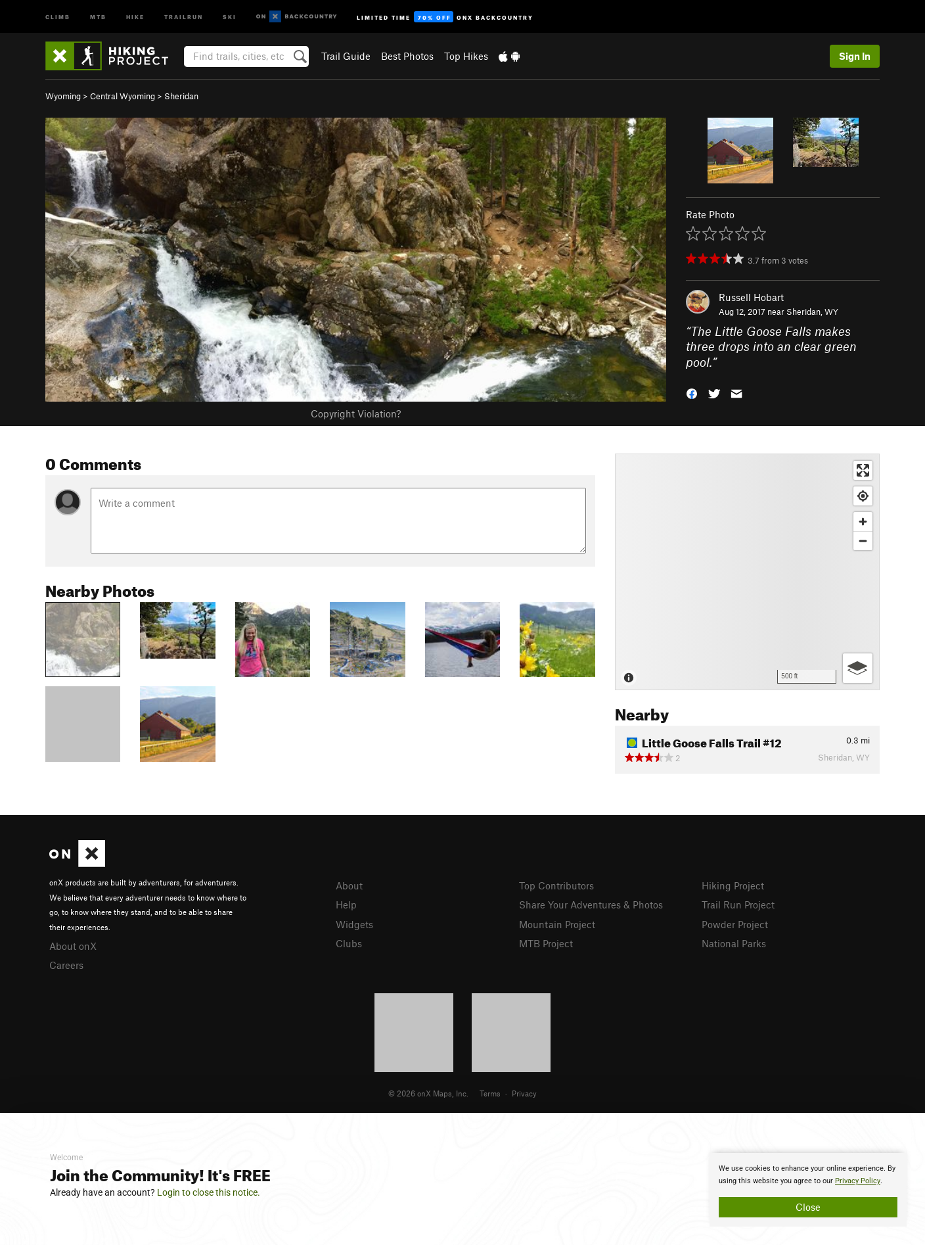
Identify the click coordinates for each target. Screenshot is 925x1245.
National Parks (734, 943)
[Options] (857, 668)
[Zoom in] (862, 521)
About (349, 885)
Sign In (854, 56)
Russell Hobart (751, 297)
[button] (692, 392)
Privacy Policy (857, 1181)
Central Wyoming (122, 96)
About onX (73, 946)
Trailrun (183, 16)
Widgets (354, 924)
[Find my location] (862, 495)
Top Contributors (556, 885)
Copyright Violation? (356, 413)
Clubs (349, 943)
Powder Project (735, 924)
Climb (57, 16)
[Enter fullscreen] (862, 470)
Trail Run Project (738, 904)
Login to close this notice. (208, 1192)
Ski (230, 16)
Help (346, 904)
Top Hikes (466, 56)
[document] (808, 1189)
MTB (98, 16)
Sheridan (181, 96)
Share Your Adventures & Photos (591, 904)
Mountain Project (557, 924)
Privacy (524, 1093)
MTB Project (546, 943)
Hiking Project (733, 885)
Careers (66, 965)
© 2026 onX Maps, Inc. (428, 1093)
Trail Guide (346, 56)
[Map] (747, 572)
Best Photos (407, 56)
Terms (490, 1093)
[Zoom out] (862, 540)
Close (808, 1207)
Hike (135, 16)
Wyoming (63, 96)
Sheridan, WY (812, 311)
